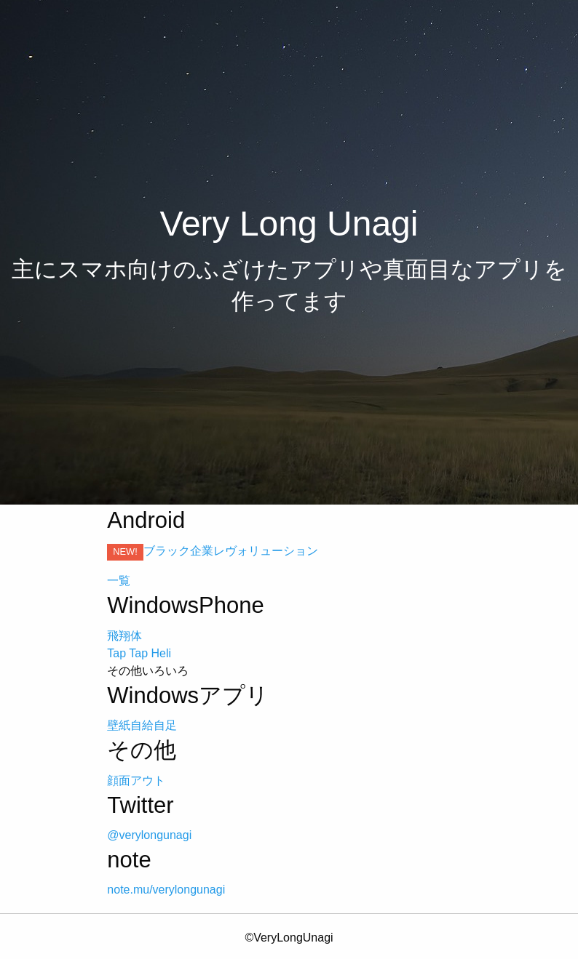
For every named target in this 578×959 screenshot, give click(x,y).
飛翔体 (124, 636)
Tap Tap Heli (139, 653)
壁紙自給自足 (142, 725)
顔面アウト (136, 780)
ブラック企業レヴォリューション (230, 551)
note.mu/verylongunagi (166, 889)
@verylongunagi (149, 835)
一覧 (118, 580)
